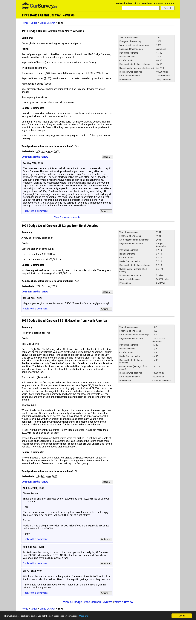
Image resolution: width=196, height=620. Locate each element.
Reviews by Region (164, 3)
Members (147, 3)
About (137, 3)
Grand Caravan (47, 22)
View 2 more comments (67, 217)
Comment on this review (35, 156)
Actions (107, 157)
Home (25, 22)
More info (83, 616)
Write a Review (124, 3)
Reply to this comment (35, 210)
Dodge (33, 22)
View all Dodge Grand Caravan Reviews (87, 602)
